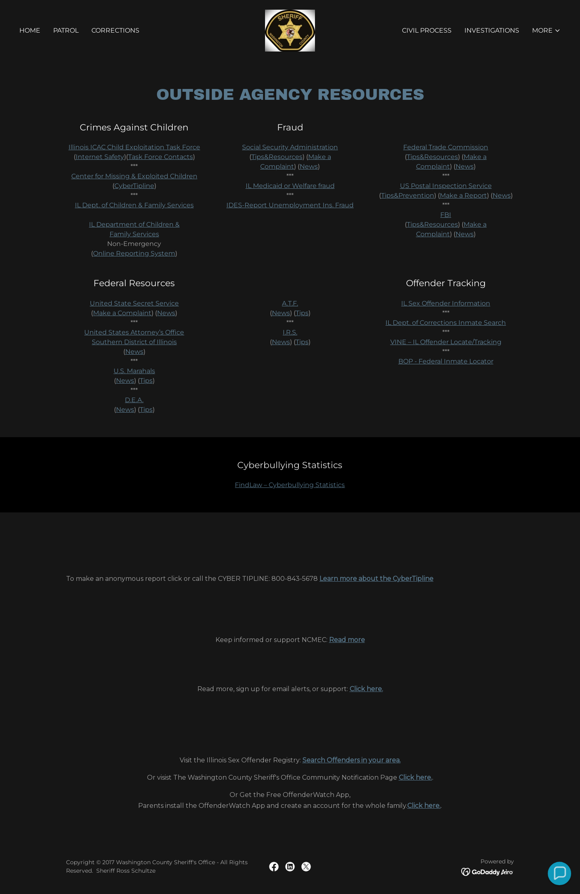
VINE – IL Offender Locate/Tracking (445, 342)
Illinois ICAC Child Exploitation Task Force (134, 147)
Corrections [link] (115, 30)
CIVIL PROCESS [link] (427, 30)
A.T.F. (290, 303)
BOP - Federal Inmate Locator (445, 361)
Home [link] (29, 30)
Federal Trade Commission (445, 147)
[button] (546, 30)
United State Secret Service (134, 303)
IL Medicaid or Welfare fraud (290, 186)
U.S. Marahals (134, 371)
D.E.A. (134, 400)
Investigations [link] (491, 30)
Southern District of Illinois (134, 342)
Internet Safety (100, 157)
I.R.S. (290, 332)
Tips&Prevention (407, 195)
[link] (290, 30)
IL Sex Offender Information (445, 303)
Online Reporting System (134, 253)
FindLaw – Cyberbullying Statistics (290, 485)
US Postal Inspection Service (446, 186)
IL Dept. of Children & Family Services (134, 205)
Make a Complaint (122, 313)
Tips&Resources (276, 157)
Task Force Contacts (160, 157)
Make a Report (463, 195)
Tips (146, 380)
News (309, 166)
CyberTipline (134, 186)
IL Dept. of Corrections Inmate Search (445, 322)
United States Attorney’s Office (134, 332)
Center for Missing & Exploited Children (134, 176)
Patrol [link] (66, 30)
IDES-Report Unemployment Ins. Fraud (290, 205)
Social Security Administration (290, 147)
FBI (445, 215)
